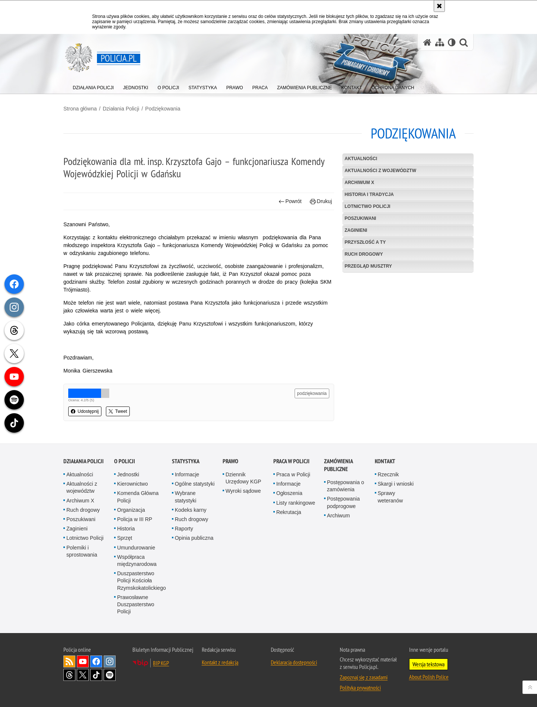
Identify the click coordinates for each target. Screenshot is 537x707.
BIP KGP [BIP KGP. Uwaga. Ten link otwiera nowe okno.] (161, 663)
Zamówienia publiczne (338, 465)
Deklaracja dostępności (294, 662)
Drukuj (321, 201)
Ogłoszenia (289, 493)
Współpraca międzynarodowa (137, 560)
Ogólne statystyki (195, 484)
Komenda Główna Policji (137, 496)
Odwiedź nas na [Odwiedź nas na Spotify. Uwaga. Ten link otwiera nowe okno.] (110, 675)
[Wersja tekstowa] (452, 42)
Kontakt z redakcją (220, 662)
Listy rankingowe (295, 503)
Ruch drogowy (364, 254)
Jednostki (128, 474)
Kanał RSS (69, 661)
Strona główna (80, 109)
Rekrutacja (288, 512)
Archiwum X (359, 182)
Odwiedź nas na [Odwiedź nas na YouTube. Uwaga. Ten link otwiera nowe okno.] (83, 661)
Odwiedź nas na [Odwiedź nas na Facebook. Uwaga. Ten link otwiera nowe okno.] (96, 661)
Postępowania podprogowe (343, 502)
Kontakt (385, 461)
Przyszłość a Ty (365, 242)
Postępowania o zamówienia (345, 485)
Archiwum (338, 515)
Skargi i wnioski (396, 484)
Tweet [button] (118, 411)
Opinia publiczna (194, 538)
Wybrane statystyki (186, 496)
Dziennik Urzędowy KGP (243, 478)
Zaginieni (77, 529)
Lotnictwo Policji (367, 206)
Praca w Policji (291, 461)
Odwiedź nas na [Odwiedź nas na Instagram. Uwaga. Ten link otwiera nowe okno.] (110, 661)
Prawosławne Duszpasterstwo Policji (135, 604)
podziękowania (312, 393)
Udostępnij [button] (85, 411)
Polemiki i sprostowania (81, 551)
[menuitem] (93, 86)
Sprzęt (124, 538)
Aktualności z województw (380, 170)
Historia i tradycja (369, 194)
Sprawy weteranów (390, 496)
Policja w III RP (134, 519)
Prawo (230, 461)
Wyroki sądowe (243, 491)
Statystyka (186, 461)
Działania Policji (121, 109)
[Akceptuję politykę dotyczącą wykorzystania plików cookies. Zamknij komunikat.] (439, 6)
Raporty (184, 529)
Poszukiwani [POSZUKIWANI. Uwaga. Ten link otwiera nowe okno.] (360, 218)
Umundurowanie (136, 548)
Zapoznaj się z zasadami (363, 677)
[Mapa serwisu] (439, 42)
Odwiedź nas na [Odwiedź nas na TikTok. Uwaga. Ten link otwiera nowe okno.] (96, 675)
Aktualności (361, 158)
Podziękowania (162, 109)
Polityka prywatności (360, 687)
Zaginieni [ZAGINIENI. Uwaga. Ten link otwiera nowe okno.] (356, 230)
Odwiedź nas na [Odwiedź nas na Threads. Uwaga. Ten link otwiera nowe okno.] (69, 675)
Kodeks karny (191, 510)
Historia (126, 529)
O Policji (124, 461)
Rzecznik (388, 474)
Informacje (187, 474)
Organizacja (131, 510)
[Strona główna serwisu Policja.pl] (427, 42)
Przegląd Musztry (368, 266)
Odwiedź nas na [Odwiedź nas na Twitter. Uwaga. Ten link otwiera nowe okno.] (83, 675)
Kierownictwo (132, 484)
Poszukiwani (80, 519)
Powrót (290, 201)
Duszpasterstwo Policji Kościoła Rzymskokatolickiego (141, 580)
